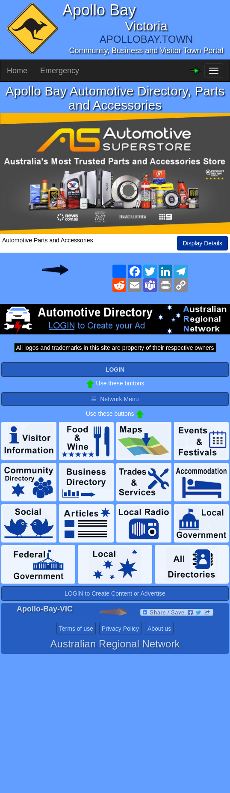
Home (17, 70)
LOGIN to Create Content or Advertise (115, 593)
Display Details (202, 243)
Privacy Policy (120, 628)
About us (159, 628)
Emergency (59, 70)
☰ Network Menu (115, 399)
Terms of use (76, 628)
